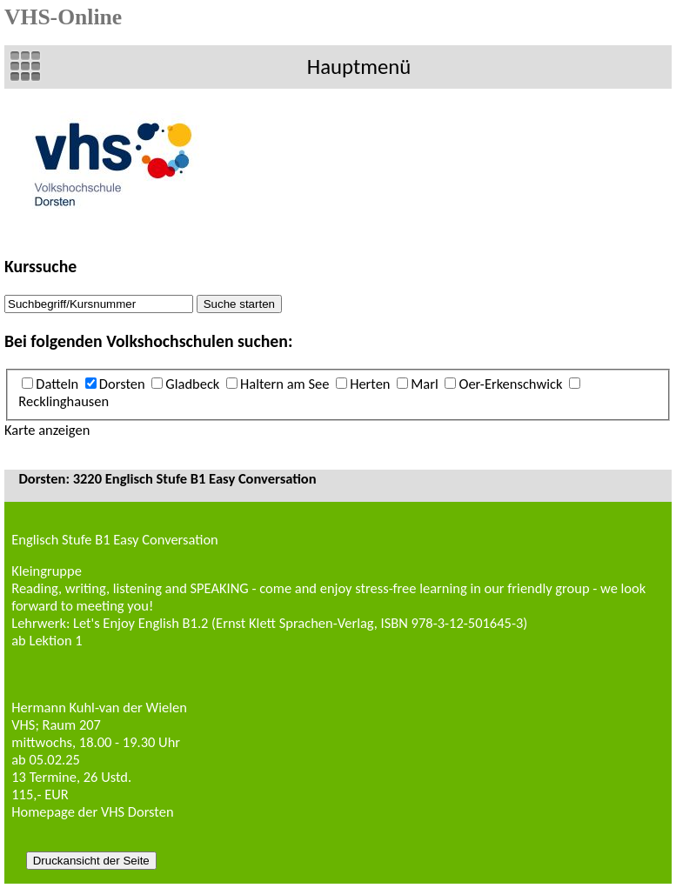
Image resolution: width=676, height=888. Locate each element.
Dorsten (122, 383)
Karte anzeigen (47, 429)
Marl (424, 383)
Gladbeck (192, 383)
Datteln (57, 383)
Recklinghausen (63, 401)
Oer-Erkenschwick (510, 383)
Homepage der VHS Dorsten (92, 811)
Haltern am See (284, 383)
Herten (370, 383)
